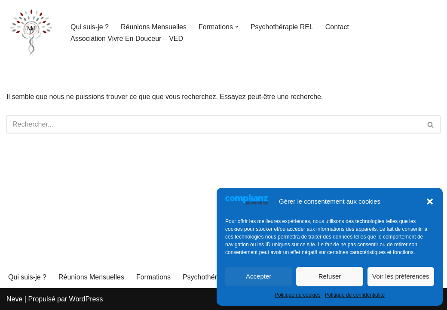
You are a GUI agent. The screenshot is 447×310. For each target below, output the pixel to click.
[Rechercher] (213, 124)
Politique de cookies (298, 295)
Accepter (258, 276)
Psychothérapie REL (282, 27)
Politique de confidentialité (355, 295)
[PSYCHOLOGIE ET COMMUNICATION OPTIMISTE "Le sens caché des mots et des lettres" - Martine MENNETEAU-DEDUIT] (31, 32)
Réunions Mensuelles (154, 27)
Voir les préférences (400, 276)
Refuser (329, 276)
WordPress (86, 299)
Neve (14, 299)
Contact (337, 27)
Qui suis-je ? (89, 27)
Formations (153, 277)
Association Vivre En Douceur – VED (126, 38)
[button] (430, 201)
